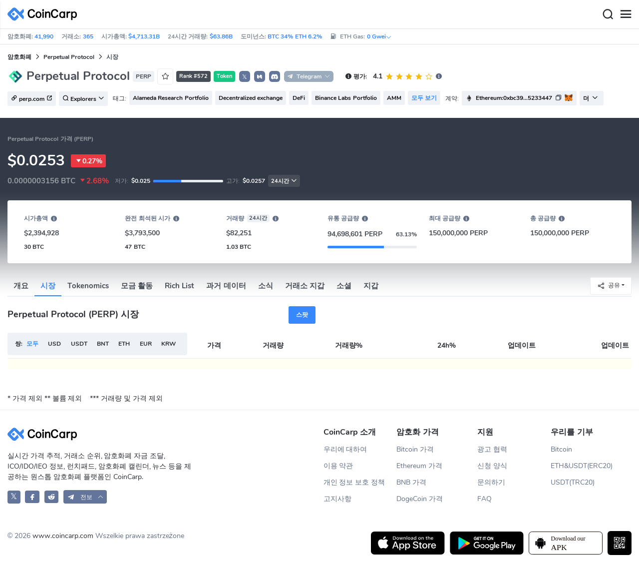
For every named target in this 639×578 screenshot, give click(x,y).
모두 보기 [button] (424, 98)
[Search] (608, 14)
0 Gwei (379, 36)
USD (54, 344)
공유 (608, 285)
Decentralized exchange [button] (251, 98)
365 (88, 36)
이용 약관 (338, 466)
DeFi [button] (299, 98)
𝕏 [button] (244, 77)
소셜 (343, 286)
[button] (259, 76)
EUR (146, 344)
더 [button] (590, 98)
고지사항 (337, 499)
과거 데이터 (226, 286)
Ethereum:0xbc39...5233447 (514, 98)
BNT (103, 344)
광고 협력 (492, 449)
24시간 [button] (284, 181)
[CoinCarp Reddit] (51, 497)
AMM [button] (394, 98)
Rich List (179, 286)
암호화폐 (19, 57)
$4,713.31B (144, 36)
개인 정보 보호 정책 (354, 482)
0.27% (88, 161)
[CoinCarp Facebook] (32, 497)
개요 (20, 286)
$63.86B (221, 36)
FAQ (484, 499)
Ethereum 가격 (419, 466)
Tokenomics (88, 286)
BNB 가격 (411, 482)
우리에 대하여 (345, 449)
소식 (265, 286)
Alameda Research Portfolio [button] (171, 98)
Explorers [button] (83, 99)
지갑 (370, 286)
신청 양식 (492, 466)
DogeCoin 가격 (419, 499)
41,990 (43, 36)
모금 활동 (137, 286)
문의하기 (491, 482)
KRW (168, 344)
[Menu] (626, 14)
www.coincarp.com (62, 536)
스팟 (302, 315)
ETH (124, 344)
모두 (32, 344)
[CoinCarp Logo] (44, 14)
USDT (79, 344)
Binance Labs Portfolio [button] (346, 98)
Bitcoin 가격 (415, 449)
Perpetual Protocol (68, 57)
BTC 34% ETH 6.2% (295, 36)
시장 (47, 286)
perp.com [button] (31, 99)
